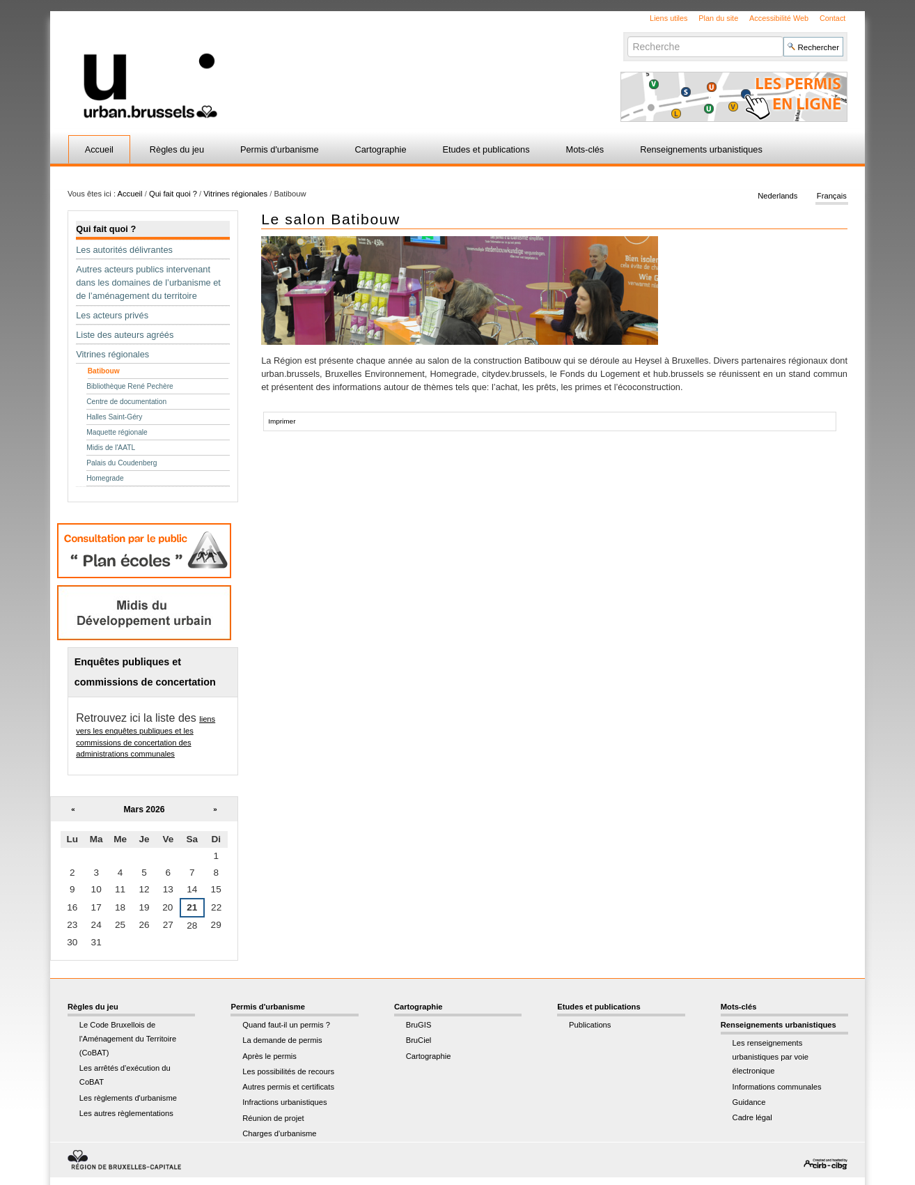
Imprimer (281, 421)
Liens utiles (668, 18)
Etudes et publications (485, 149)
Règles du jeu (177, 149)
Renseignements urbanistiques (701, 149)
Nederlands (777, 196)
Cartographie (381, 149)
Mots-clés (585, 149)
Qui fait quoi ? (173, 193)
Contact (832, 18)
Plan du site (718, 18)
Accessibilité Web (778, 18)
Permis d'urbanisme (279, 149)
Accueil (99, 149)
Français (832, 196)
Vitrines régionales (235, 193)
